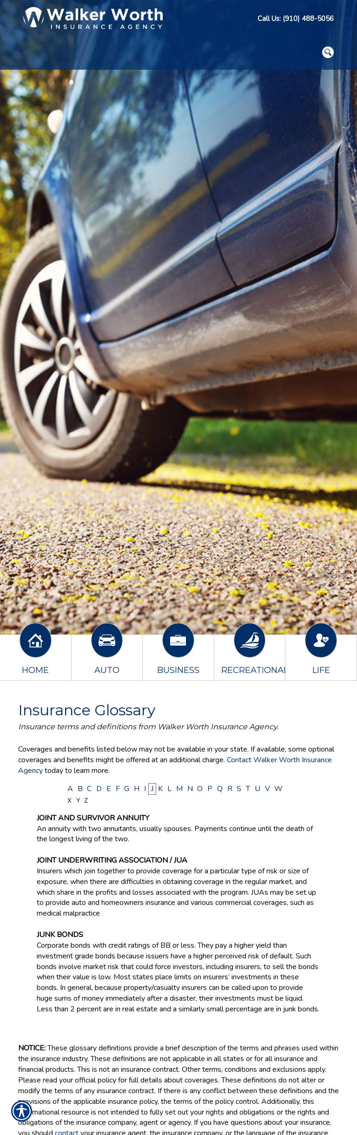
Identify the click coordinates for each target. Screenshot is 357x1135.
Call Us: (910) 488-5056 (296, 18)
